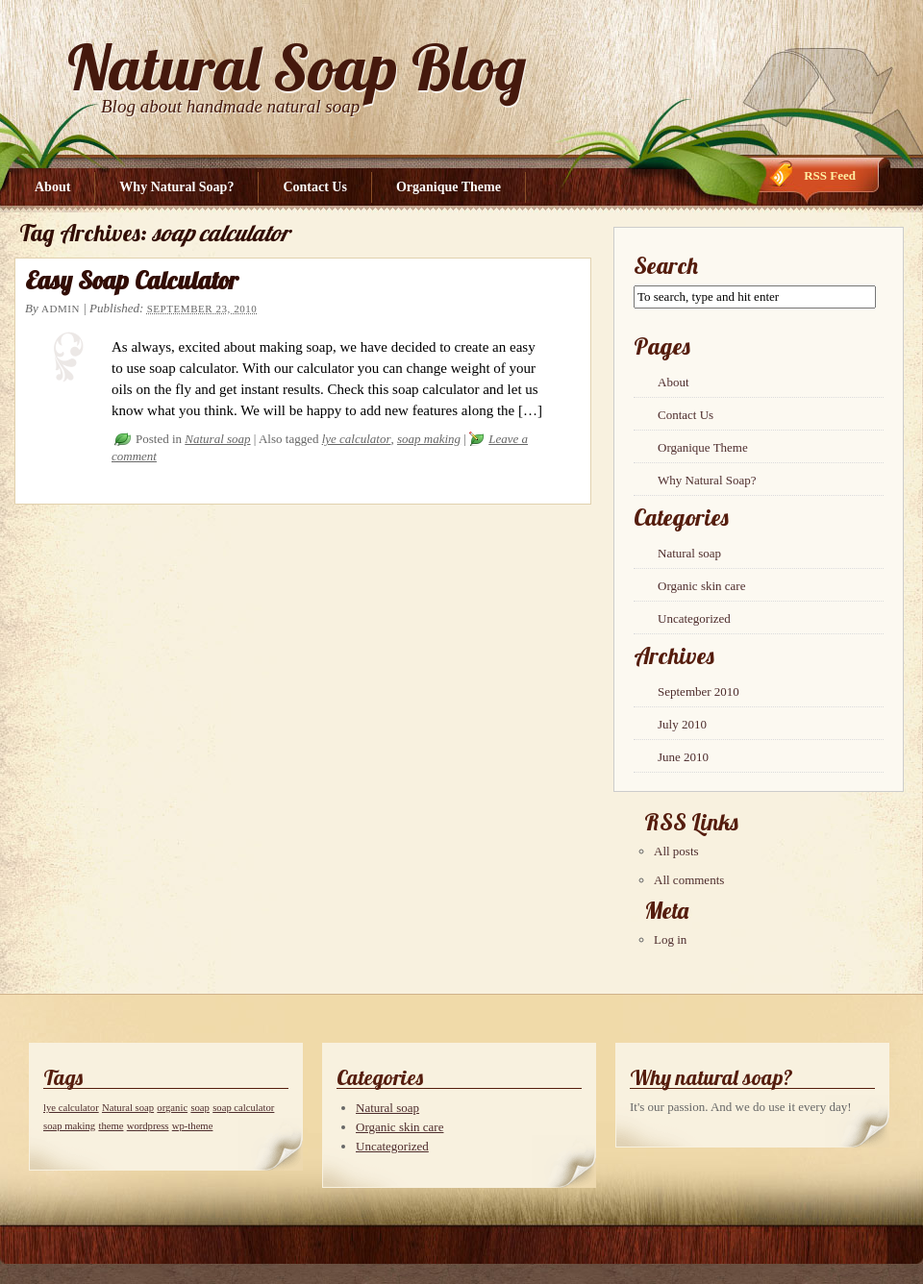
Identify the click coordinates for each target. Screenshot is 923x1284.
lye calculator (356, 439)
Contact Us (315, 187)
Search (666, 265)
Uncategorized (694, 618)
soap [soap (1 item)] (200, 1107)
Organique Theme (448, 187)
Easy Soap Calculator (131, 280)
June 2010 (683, 757)
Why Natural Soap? (176, 187)
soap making (429, 439)
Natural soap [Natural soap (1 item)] (128, 1107)
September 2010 (698, 691)
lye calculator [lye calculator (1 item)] (71, 1107)
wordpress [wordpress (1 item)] (148, 1126)
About (52, 187)
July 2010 (682, 724)
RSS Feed (830, 175)
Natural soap (217, 439)
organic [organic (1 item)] (172, 1107)
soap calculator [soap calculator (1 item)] (243, 1107)
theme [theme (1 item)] (110, 1126)
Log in (670, 939)
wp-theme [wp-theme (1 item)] (192, 1126)
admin (60, 308)
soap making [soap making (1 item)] (69, 1126)
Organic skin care (701, 586)
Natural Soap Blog (296, 67)
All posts (676, 851)
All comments (689, 880)
